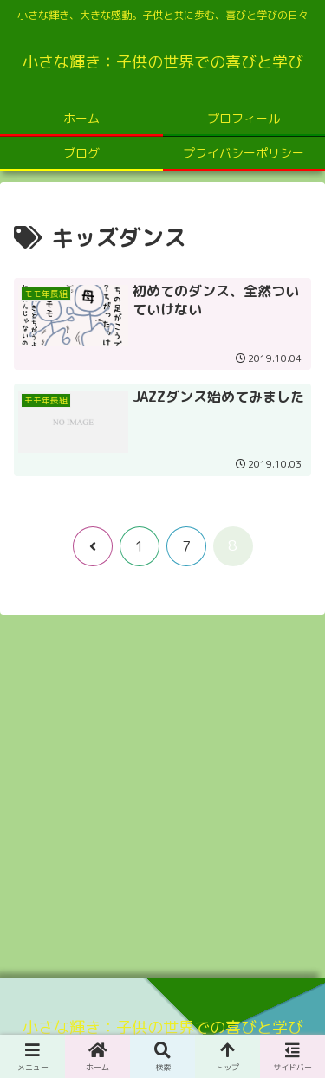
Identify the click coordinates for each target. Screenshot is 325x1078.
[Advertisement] (162, 791)
